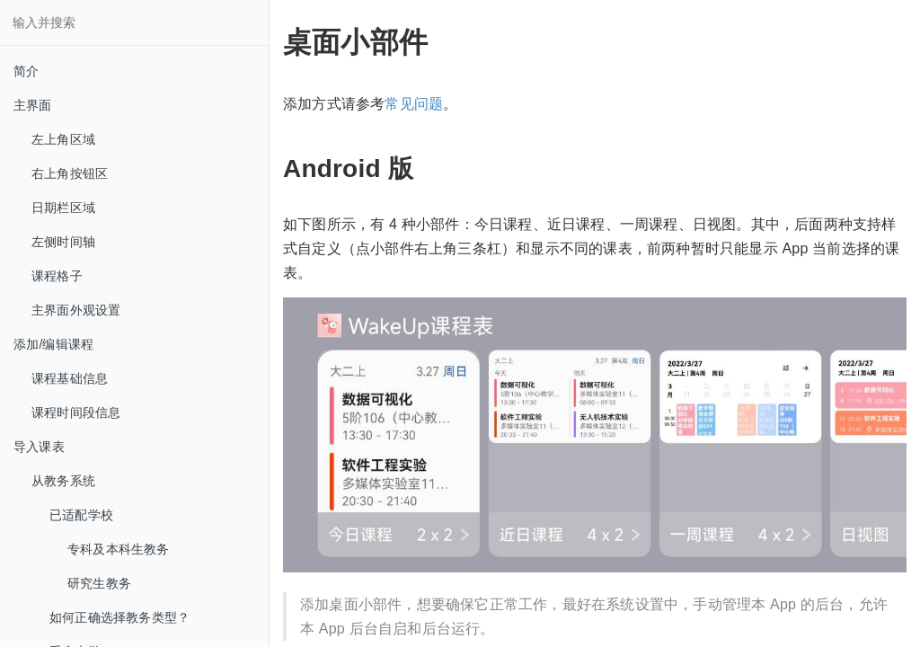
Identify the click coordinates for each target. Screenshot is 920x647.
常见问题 (414, 103)
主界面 (32, 105)
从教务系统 (63, 481)
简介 (26, 71)
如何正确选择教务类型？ (119, 617)
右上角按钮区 (69, 173)
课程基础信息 (69, 378)
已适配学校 (81, 515)
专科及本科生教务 (118, 549)
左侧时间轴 (63, 242)
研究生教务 (99, 583)
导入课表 (39, 446)
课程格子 (57, 276)
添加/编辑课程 (53, 344)
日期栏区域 (63, 207)
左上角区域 (63, 139)
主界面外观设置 (75, 310)
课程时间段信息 (75, 412)
